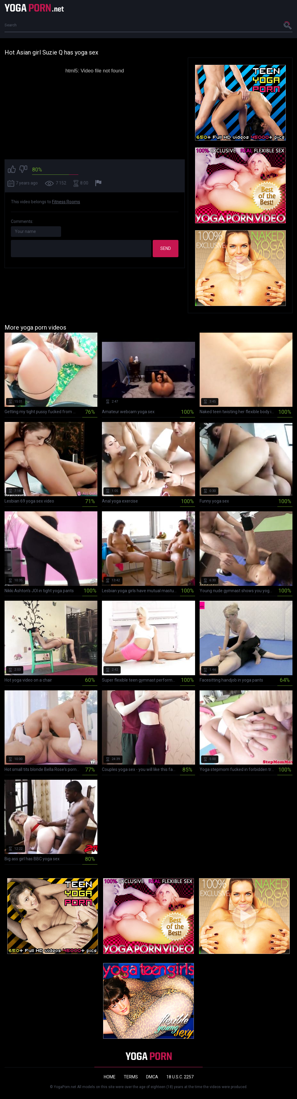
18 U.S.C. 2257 (180, 1076)
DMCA (152, 1076)
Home (110, 1076)
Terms (131, 1076)
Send (165, 248)
